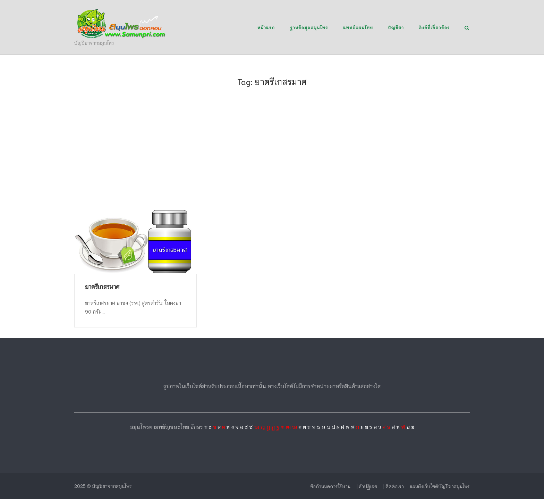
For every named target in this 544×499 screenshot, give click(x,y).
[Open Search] (467, 28)
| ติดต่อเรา (393, 486)
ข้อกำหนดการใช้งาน (330, 486)
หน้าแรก (266, 27)
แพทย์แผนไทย (358, 27)
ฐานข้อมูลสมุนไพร (309, 27)
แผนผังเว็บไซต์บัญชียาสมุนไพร (440, 486)
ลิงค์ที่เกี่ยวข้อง (434, 27)
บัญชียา (396, 27)
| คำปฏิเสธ (367, 486)
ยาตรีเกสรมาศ (102, 286)
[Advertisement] (272, 156)
